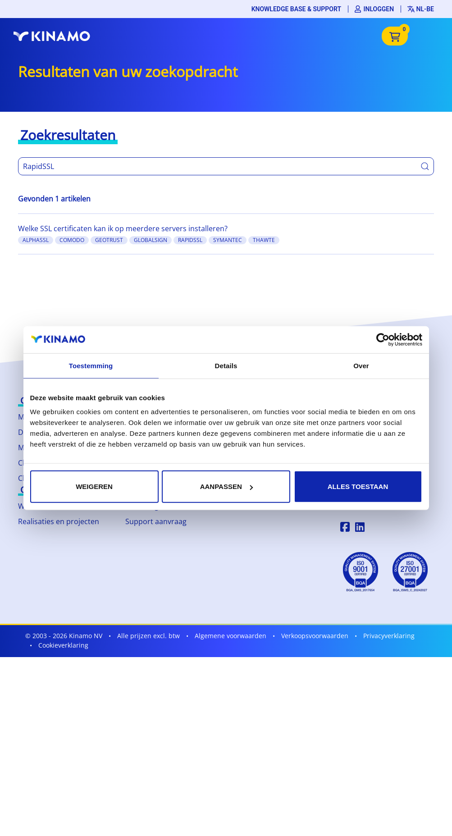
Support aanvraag (156, 521)
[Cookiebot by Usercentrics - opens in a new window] (382, 339)
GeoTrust (109, 240)
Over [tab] (361, 365)
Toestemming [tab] (91, 365)
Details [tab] (226, 365)
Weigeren (94, 486)
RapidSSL (190, 240)
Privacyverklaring (389, 635)
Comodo (71, 240)
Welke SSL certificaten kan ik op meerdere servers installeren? (123, 228)
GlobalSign (150, 240)
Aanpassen (226, 486)
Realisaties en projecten (58, 521)
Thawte (264, 240)
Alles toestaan (358, 486)
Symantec (227, 240)
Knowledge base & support (296, 9)
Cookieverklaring (63, 645)
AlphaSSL (36, 240)
